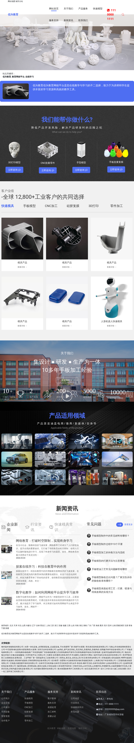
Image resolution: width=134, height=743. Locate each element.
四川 (106, 625)
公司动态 (75, 698)
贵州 (110, 625)
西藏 (118, 625)
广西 (93, 625)
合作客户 (5, 720)
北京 (11, 625)
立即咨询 (14, 169)
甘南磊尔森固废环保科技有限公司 (23, 663)
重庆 (101, 625)
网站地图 (11, 1)
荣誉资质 (5, 716)
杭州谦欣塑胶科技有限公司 (45, 669)
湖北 (81, 625)
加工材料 (52, 711)
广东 (89, 625)
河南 (77, 625)
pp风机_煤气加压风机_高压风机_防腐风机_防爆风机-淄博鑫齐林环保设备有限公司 (90, 649)
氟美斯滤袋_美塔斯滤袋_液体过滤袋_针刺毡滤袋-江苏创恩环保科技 (44, 666)
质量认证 (52, 716)
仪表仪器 (50, 464)
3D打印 (27, 716)
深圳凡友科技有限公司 (47, 649)
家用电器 (117, 482)
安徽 (60, 625)
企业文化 (5, 703)
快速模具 (28, 698)
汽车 (16, 464)
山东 (73, 625)
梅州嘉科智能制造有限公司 (12, 647)
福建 (64, 625)
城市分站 (19, 1)
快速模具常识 (77, 707)
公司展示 (5, 707)
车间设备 (5, 711)
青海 (130, 625)
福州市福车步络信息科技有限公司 (107, 655)
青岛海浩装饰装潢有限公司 (97, 647)
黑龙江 (43, 625)
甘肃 (126, 625)
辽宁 (34, 625)
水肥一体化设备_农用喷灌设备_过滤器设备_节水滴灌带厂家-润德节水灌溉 (54, 647)
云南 (114, 625)
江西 (68, 625)
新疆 (7, 628)
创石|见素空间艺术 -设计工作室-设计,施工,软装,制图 (105, 669)
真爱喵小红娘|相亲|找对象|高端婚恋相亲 (76, 660)
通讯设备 (83, 464)
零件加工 (28, 720)
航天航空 (50, 446)
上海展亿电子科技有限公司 (105, 660)
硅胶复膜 (28, 711)
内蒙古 (29, 625)
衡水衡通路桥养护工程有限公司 (70, 669)
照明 (117, 464)
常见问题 (75, 711)
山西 (24, 625)
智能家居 (117, 446)
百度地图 (72, 728)
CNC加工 (28, 707)
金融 (83, 482)
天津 (15, 625)
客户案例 (52, 698)
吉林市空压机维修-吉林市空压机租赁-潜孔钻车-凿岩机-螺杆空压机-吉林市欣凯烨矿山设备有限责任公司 (80, 663)
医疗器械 (50, 482)
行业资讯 (75, 703)
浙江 (56, 625)
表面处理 (52, 707)
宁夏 (3, 628)
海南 (97, 625)
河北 (19, 625)
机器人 (16, 446)
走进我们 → (67, 380)
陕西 (122, 625)
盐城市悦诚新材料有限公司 (113, 652)
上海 (48, 625)
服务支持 (52, 703)
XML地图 (61, 728)
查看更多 (124, 524)
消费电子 (16, 482)
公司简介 (5, 698)
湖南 (85, 625)
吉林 (38, 625)
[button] (110, 58)
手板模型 (28, 703)
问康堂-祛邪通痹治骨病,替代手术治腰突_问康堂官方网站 (69, 655)
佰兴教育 (13, 14)
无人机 (83, 446)
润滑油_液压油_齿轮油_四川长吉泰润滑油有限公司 (79, 658)
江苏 (52, 625)
